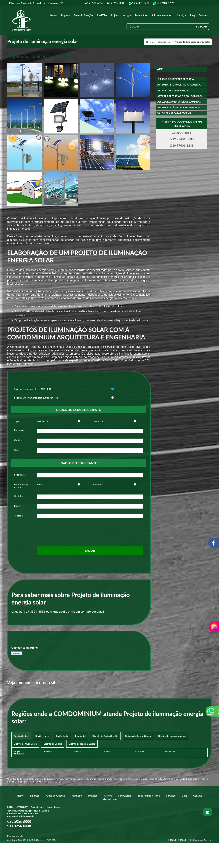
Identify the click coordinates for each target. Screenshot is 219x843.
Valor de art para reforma (174, 113)
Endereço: (19, 430)
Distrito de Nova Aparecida (171, 736)
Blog (192, 15)
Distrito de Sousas (53, 743)
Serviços (181, 15)
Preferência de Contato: (21, 486)
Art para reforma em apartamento (179, 84)
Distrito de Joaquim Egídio (82, 743)
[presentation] (60, 530)
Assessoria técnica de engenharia (178, 107)
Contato (203, 15)
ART (160, 69)
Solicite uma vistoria (163, 15)
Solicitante (19, 474)
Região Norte (42, 736)
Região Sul (80, 736)
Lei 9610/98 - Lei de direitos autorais (46, 782)
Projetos (115, 15)
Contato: (18, 495)
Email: (40, 484)
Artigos (127, 15)
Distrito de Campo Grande (138, 736)
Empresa (65, 15)
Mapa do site (109, 799)
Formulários (141, 15)
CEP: (16, 449)
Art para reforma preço (172, 90)
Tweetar (16, 653)
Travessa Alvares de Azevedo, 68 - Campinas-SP (36, 3)
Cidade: (18, 440)
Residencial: (42, 421)
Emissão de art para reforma (175, 79)
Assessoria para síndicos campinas (179, 101)
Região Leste (62, 736)
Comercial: (98, 421)
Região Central (21, 736)
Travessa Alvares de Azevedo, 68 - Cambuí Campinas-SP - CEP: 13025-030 (28, 812)
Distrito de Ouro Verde (25, 743)
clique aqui (57, 611)
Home (53, 15)
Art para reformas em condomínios (180, 96)
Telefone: (97, 484)
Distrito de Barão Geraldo (105, 736)
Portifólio (101, 15)
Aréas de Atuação (83, 15)
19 (94, 3)
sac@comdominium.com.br (20, 816)
